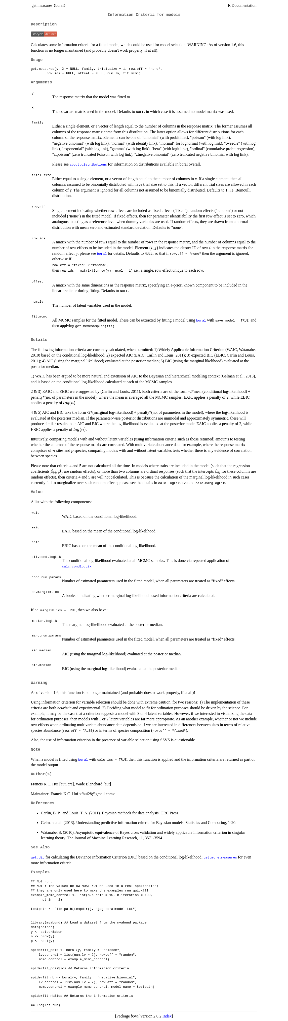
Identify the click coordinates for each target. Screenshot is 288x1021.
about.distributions (88, 164)
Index (167, 1016)
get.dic (38, 857)
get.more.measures (220, 857)
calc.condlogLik (77, 566)
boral (102, 253)
